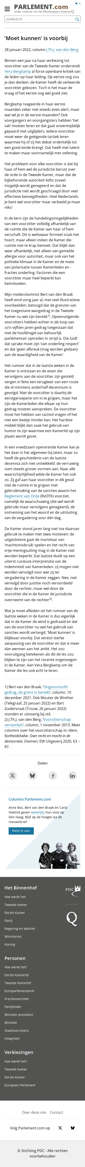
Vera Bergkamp (18, 71)
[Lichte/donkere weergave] (79, 4)
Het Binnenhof (21, 887)
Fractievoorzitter (17, 999)
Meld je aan (21, 830)
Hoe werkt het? (16, 967)
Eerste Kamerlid (17, 975)
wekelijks (38, 812)
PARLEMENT (41, 6)
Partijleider (13, 1007)
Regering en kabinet (20, 928)
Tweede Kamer (16, 905)
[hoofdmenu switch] (7, 11)
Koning (10, 944)
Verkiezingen (19, 1052)
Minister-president (19, 1014)
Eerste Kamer (15, 912)
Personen (15, 958)
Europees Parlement (20, 1085)
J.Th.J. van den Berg (62, 49)
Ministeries (13, 936)
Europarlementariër (20, 991)
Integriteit (12, 1038)
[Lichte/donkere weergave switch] (79, 3)
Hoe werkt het (15, 897)
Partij (8, 920)
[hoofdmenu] (7, 11)
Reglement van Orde (22, 496)
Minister (11, 1022)
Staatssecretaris (17, 1030)
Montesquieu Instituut (57, 11)
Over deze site (34, 1112)
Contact (56, 1112)
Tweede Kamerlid (18, 983)
